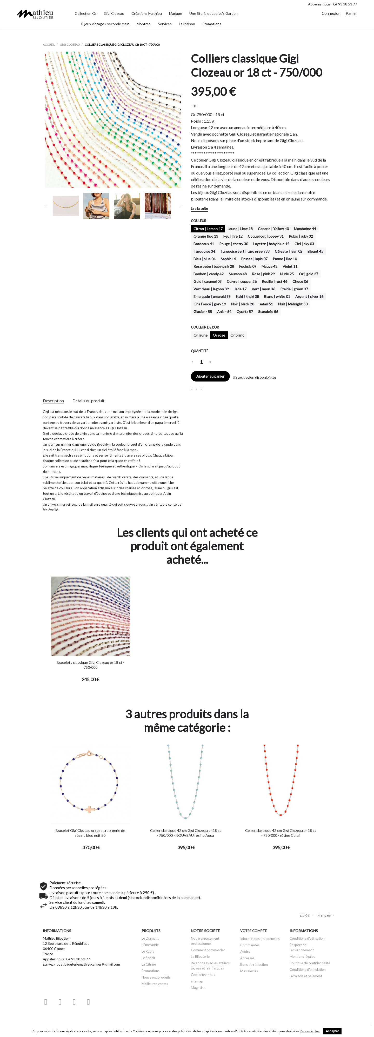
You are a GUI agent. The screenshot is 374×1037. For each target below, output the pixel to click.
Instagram (88, 1002)
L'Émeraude (150, 945)
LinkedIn (103, 1002)
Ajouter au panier (210, 376)
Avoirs (245, 951)
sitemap (197, 981)
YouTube (60, 1002)
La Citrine (149, 964)
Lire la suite (199, 208)
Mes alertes (249, 971)
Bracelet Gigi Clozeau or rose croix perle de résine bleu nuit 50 (90, 833)
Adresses (247, 958)
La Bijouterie (200, 956)
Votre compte (253, 931)
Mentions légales (302, 956)
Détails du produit (88, 400)
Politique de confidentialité (310, 963)
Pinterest (201, 388)
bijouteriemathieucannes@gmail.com (92, 964)
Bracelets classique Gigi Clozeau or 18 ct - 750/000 (90, 665)
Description (53, 400)
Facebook (45, 1002)
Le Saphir (148, 958)
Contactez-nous (203, 975)
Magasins (198, 988)
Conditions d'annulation (308, 969)
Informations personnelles (260, 938)
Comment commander (208, 950)
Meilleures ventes (155, 984)
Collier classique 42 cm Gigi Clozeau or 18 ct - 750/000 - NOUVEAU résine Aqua (185, 833)
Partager (191, 388)
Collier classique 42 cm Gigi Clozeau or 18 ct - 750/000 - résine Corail (280, 833)
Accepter (332, 1031)
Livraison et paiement (306, 976)
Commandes (249, 945)
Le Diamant (150, 938)
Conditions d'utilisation (307, 938)
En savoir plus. (310, 1031)
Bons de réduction (254, 964)
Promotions (150, 971)
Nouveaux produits (156, 977)
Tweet (196, 388)
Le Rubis (148, 951)
